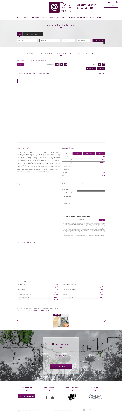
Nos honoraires (30, 410)
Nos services (36, 17)
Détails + (77, 153)
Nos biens (27, 17)
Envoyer (102, 220)
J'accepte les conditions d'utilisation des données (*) (77, 216)
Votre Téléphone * (67, 196)
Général (66, 153)
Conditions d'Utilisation (92, 235)
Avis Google (111, 6)
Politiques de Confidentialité (81, 235)
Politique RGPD (23, 411)
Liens (34, 410)
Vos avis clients (47, 17)
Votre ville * (65, 200)
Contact (99, 17)
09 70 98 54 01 (61, 355)
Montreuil (22, 60)
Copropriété (89, 153)
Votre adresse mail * (67, 193)
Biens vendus (90, 17)
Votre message (66, 203)
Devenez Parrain (59, 17)
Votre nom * (65, 189)
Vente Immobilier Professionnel (33, 34)
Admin (36, 410)
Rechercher (99, 40)
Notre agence (71, 17)
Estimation (81, 17)
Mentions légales (24, 410)
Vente (19, 34)
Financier (101, 153)
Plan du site (19, 410)
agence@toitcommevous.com (61, 358)
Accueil (19, 17)
